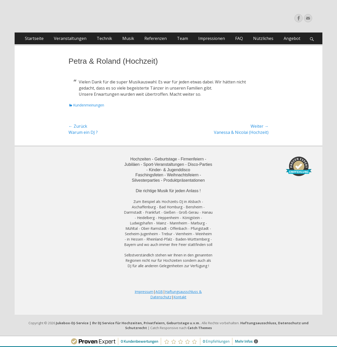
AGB (159, 291)
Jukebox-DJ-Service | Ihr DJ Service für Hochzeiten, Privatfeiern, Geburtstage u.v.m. (128, 323)
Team (182, 38)
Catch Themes (199, 328)
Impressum (144, 291)
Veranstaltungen (70, 38)
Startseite (34, 38)
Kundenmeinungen (88, 105)
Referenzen (155, 38)
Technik (104, 38)
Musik (128, 38)
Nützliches (263, 38)
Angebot (292, 38)
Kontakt (179, 297)
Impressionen (211, 38)
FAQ (239, 38)
